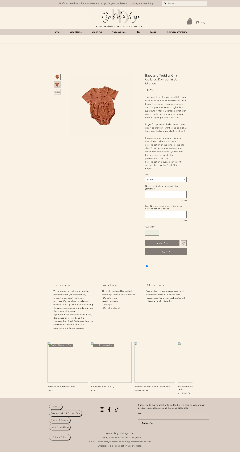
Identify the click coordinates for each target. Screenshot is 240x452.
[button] (190, 21)
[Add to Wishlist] (184, 243)
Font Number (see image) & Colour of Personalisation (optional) (163, 207)
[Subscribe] (145, 423)
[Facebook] (109, 409)
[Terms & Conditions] (59, 427)
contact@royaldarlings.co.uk (120, 433)
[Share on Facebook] (147, 266)
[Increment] (156, 233)
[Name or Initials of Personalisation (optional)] (165, 195)
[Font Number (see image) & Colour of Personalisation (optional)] (165, 215)
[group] (120, 368)
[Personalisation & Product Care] (65, 413)
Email (140, 413)
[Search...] (184, 3)
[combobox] (166, 179)
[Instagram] (102, 409)
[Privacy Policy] (59, 437)
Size (148, 174)
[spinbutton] (152, 233)
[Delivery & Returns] (59, 420)
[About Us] (55, 407)
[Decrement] (148, 233)
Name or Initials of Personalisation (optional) (162, 187)
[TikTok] (116, 409)
